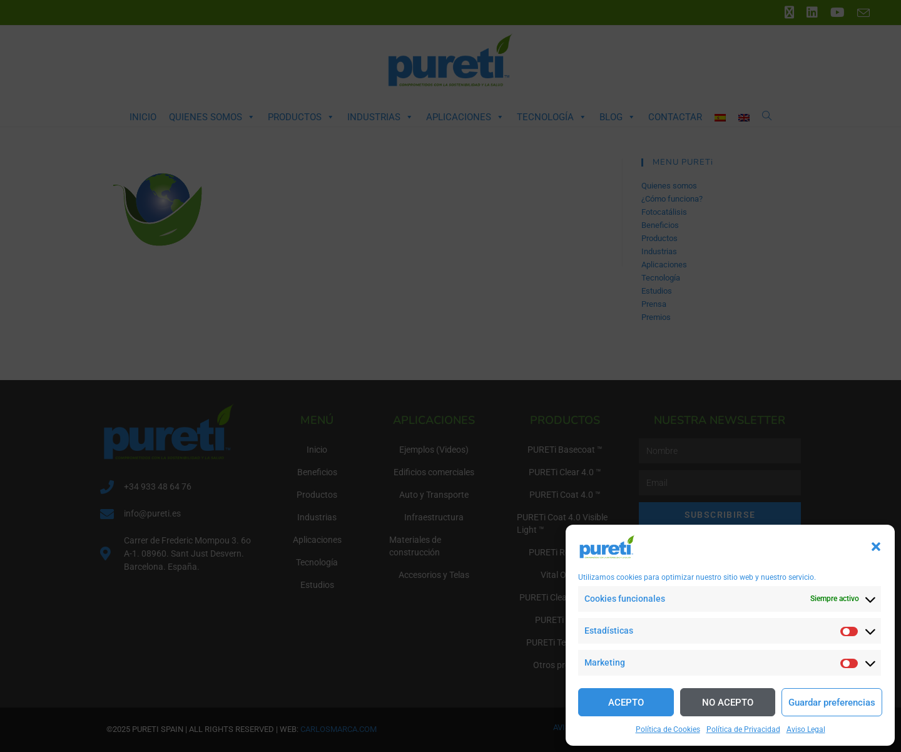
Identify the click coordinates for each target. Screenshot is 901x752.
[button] (876, 546)
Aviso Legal (805, 729)
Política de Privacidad (743, 729)
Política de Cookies (668, 729)
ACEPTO (626, 702)
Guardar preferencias (831, 702)
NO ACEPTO (727, 702)
